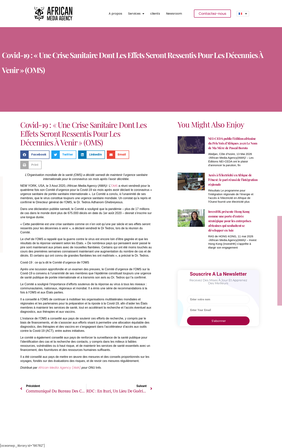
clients (155, 14)
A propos (115, 14)
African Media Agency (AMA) (59, 367)
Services (136, 14)
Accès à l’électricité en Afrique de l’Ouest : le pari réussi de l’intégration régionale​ (232, 179)
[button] (34, 154)
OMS (114, 186)
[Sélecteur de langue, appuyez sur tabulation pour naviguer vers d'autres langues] (243, 13)
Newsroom (174, 14)
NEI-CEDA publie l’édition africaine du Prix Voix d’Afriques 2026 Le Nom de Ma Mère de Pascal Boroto (232, 143)
